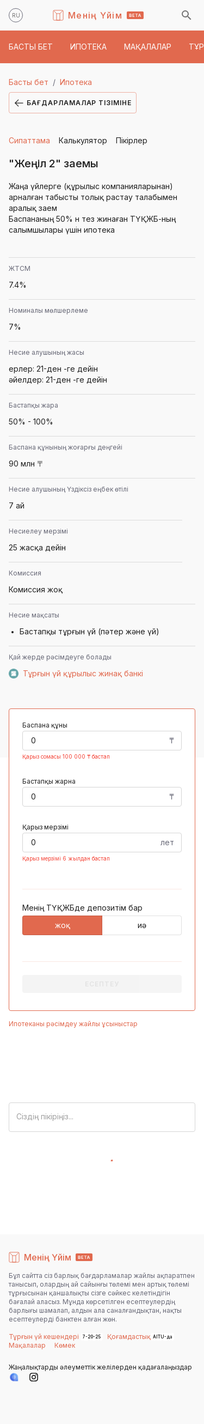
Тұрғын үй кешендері (45, 1336)
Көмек (64, 1345)
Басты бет (28, 82)
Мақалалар (27, 1345)
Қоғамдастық (129, 1336)
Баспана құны (44, 725)
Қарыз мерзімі (45, 827)
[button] (30, 47)
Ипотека (76, 82)
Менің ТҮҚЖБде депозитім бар (82, 907)
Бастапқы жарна (49, 781)
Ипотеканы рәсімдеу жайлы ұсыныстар (73, 1024)
